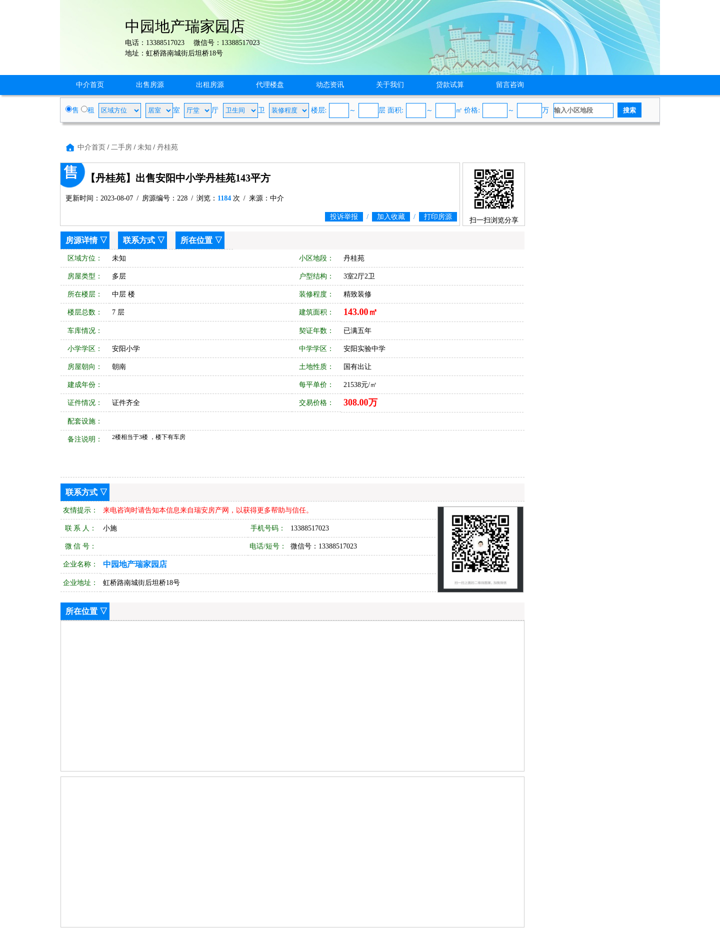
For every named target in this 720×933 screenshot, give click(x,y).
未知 (145, 147)
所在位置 (196, 240)
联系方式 (139, 240)
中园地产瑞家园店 (135, 564)
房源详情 (82, 240)
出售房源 (150, 84)
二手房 (121, 147)
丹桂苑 (167, 147)
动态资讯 (330, 84)
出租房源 (210, 84)
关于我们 (390, 84)
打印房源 (438, 216)
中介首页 (90, 84)
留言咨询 (510, 84)
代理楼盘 (270, 84)
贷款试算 (450, 84)
